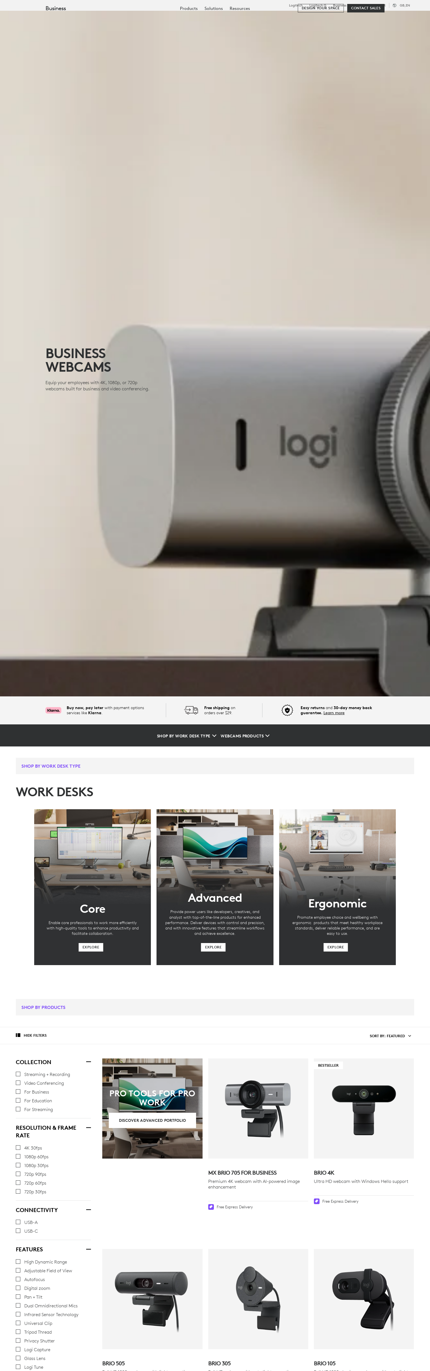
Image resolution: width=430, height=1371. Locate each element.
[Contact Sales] (366, 34)
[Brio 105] (364, 1277)
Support (379, 5)
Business (339, 5)
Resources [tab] (177, 18)
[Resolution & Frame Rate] (88, 1127)
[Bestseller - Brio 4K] (364, 1108)
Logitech (296, 5)
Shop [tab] (89, 18)
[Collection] (88, 1061)
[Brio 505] (152, 1277)
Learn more (334, 712)
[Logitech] (47, 17)
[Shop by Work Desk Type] (186, 736)
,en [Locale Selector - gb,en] (405, 5)
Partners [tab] (211, 18)
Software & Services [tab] (130, 18)
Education (361, 5)
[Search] (356, 18)
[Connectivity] (88, 1209)
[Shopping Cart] (405, 18)
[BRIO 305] (258, 1277)
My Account (387, 18)
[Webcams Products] (245, 736)
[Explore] (91, 947)
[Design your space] (321, 34)
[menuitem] (189, 34)
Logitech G (317, 5)
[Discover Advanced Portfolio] (152, 1120)
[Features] (88, 1248)
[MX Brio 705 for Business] (258, 1108)
